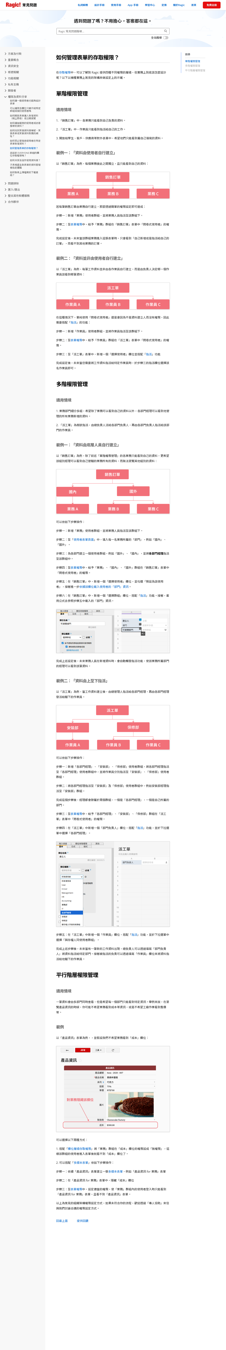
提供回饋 (82, 1221)
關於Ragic (179, 5)
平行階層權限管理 (195, 70)
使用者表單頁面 (84, 540)
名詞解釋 (83, 5)
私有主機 (12, 84)
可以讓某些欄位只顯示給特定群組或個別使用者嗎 (25, 110)
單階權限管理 (192, 61)
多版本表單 (81, 1163)
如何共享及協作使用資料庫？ (25, 160)
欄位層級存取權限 (79, 1149)
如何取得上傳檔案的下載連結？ (24, 174)
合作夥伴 (12, 202)
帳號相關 (12, 72)
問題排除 (12, 183)
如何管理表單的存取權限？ (24, 148)
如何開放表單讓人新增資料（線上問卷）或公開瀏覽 (24, 117)
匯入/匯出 (12, 189)
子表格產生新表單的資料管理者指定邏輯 (25, 166)
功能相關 (12, 78)
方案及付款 (13, 53)
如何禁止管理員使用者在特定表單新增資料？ (25, 142)
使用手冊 (116, 5)
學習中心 (150, 5)
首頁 (193, 5)
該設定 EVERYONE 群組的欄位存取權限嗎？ (24, 154)
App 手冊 (133, 5)
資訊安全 (12, 66)
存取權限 (65, 72)
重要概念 (12, 60)
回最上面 (62, 1221)
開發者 (10, 90)
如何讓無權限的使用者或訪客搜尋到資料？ (25, 124)
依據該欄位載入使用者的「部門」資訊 (104, 587)
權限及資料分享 (16, 96)
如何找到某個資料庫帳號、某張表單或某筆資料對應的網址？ (25, 133)
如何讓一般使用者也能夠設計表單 (25, 102)
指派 (73, 322)
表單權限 (76, 224)
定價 (164, 5)
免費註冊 (212, 5)
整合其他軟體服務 (17, 195)
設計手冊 (99, 5)
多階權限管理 (192, 65)
